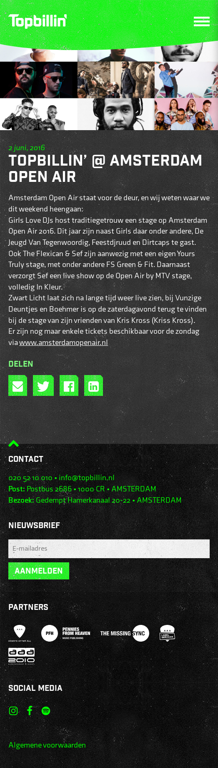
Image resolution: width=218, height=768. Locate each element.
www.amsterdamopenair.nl (63, 342)
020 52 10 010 (30, 478)
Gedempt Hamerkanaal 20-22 (83, 500)
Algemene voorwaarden (47, 745)
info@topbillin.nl (87, 478)
